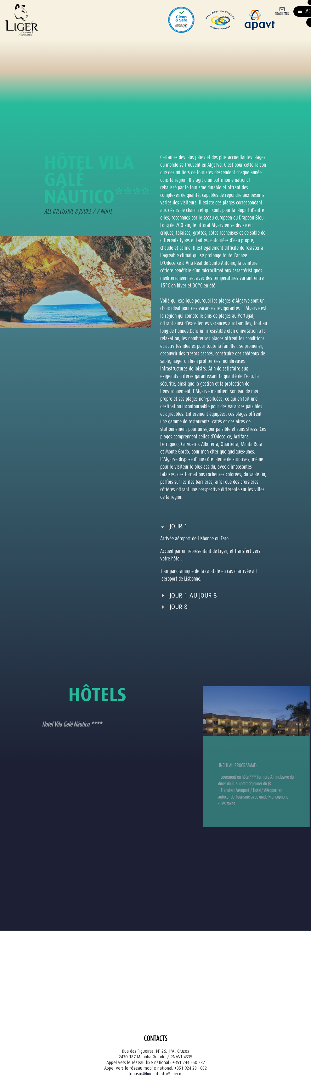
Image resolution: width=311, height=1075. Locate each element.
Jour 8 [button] (179, 606)
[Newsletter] (282, 10)
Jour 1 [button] (179, 526)
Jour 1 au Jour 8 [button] (193, 595)
